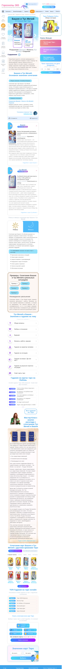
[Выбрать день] (43, 69)
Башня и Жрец (18, 577)
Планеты (58, 11)
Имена (52, 11)
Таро (32, 11)
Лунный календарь (18, 11)
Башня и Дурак (10, 563)
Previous (43, 28)
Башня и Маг (18, 563)
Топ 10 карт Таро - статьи (50, 43)
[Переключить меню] (3, 11)
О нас (4, 668)
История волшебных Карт (51, 50)
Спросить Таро (49, 7)
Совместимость (39, 11)
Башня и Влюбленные (26, 577)
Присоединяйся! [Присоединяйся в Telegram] (31, 4)
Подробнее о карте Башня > (30, 162)
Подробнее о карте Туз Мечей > (29, 212)
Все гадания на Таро (31, 411)
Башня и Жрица (26, 563)
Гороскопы (9, 11)
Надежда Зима (28, 114)
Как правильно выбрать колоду (49, 58)
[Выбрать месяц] (50, 69)
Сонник (47, 11)
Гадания (26, 11)
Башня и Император (11, 577)
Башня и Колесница (34, 577)
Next (57, 28)
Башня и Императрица (34, 563)
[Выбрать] (16, 653)
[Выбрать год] (58, 69)
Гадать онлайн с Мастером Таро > (27, 540)
